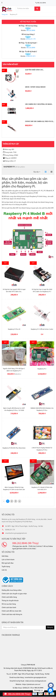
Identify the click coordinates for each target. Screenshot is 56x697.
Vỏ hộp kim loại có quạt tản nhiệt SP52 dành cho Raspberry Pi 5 (42, 290)
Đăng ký (50, 627)
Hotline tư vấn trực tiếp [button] (13, 539)
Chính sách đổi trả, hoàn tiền (11, 611)
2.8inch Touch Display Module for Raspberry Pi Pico (42, 449)
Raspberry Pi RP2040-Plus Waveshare (14, 448)
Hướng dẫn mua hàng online (11, 590)
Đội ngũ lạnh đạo (8, 563)
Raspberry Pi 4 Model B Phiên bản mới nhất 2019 (42, 488)
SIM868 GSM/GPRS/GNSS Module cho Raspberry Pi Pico (41, 409)
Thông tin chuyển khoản (10, 601)
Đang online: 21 (9, 161)
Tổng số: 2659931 (10, 158)
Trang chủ (5, 14)
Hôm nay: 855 (8, 149)
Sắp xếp (36, 172)
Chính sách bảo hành (9, 607)
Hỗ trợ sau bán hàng (9, 604)
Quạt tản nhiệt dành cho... (34, 70)
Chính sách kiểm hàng (9, 597)
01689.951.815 (30, 56)
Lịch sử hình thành (8, 560)
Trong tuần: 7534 (9, 152)
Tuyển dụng (6, 566)
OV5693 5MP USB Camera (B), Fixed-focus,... (39, 121)
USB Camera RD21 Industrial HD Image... (39, 104)
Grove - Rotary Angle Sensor (35, 87)
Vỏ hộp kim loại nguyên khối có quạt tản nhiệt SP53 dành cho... (14, 290)
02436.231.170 (30, 39)
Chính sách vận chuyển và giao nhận (14, 594)
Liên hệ (4, 570)
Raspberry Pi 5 (42, 369)
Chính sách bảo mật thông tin (12, 614)
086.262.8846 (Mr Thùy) (25, 543)
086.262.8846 (30, 30)
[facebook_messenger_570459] (51, 685)
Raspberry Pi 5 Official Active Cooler (42, 329)
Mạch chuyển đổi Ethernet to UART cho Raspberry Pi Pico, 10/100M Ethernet (14, 410)
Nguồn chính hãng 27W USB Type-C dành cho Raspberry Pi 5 (14, 369)
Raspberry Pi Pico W (14, 329)
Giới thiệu (5, 556)
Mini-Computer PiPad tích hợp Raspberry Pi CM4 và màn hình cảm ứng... (14, 489)
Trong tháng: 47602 (10, 155)
